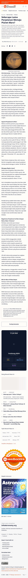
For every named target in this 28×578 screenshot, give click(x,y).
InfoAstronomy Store (7, 557)
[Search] (26, 6)
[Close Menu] (26, 2)
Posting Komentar (14, 324)
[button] (23, 6)
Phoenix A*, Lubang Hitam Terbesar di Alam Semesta (14, 404)
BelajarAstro (5, 558)
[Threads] (19, 534)
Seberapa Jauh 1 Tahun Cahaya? (12, 394)
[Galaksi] (11, 420)
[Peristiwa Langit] (22, 10)
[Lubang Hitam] (12, 402)
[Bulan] (10, 414)
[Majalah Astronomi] (13, 10)
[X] (7, 534)
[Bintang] (16, 439)
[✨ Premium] (4, 10)
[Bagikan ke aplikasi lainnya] (15, 46)
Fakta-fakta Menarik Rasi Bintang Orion (14, 411)
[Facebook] (5, 536)
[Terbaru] (5, 432)
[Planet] (17, 436)
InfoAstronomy (5, 555)
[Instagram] (3, 534)
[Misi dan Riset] (6, 436)
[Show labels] (8, 443)
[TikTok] (15, 534)
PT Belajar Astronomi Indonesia (17, 574)
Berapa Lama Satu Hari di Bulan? (12, 416)
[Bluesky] (11, 534)
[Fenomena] (16, 432)
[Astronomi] (11, 392)
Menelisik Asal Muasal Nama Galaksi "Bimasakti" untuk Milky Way (13, 423)
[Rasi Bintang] (11, 409)
